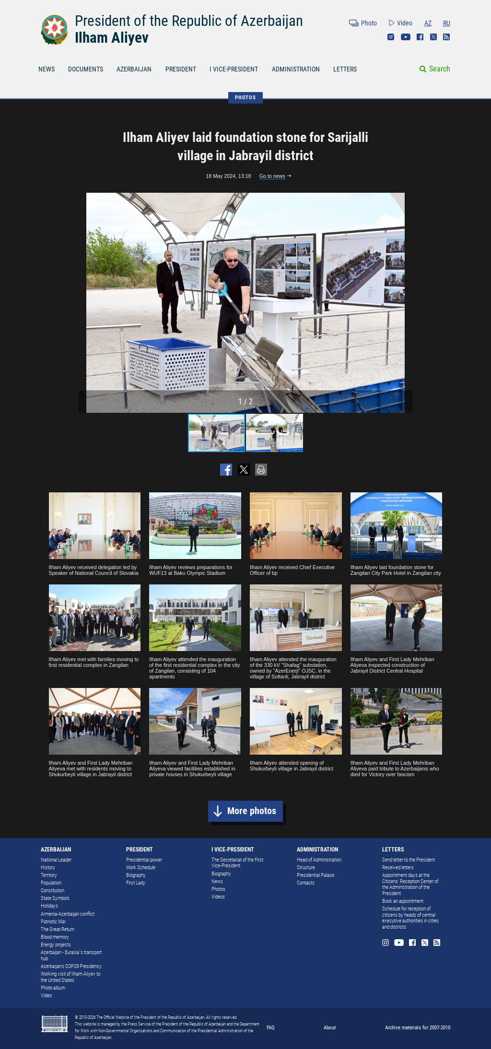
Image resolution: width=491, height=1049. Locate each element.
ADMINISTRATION (296, 69)
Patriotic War (53, 922)
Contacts (306, 883)
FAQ (271, 1027)
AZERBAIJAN (134, 69)
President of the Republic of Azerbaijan (189, 21)
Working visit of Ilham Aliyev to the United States (70, 977)
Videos (218, 897)
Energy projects (56, 945)
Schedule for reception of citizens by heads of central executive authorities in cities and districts (410, 918)
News (217, 881)
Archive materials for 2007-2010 (417, 1027)
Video (404, 23)
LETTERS (345, 69)
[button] (403, 303)
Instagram (390, 37)
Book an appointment (402, 901)
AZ (428, 23)
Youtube (405, 37)
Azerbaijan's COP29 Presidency (71, 966)
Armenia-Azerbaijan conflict (67, 914)
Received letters (398, 867)
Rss (446, 37)
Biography (136, 875)
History (48, 867)
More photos (251, 810)
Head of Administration (319, 860)
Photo (369, 23)
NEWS (46, 69)
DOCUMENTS (85, 69)
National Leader (56, 860)
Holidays (49, 906)
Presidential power (144, 860)
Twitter (433, 37)
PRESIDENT (180, 69)
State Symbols (55, 898)
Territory (49, 875)
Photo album (53, 988)
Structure (306, 867)
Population (51, 883)
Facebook (420, 37)
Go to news (272, 176)
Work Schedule (140, 867)
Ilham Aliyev (112, 38)
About (330, 1027)
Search (439, 68)
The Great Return (57, 929)
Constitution (52, 890)
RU (446, 23)
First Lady (135, 883)
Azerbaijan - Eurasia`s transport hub (71, 955)
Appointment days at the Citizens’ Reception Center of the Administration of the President (410, 884)
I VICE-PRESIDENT (234, 69)
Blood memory (55, 937)
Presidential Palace (315, 875)
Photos (218, 889)
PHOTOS (245, 97)
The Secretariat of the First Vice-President (237, 863)
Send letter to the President (408, 860)
